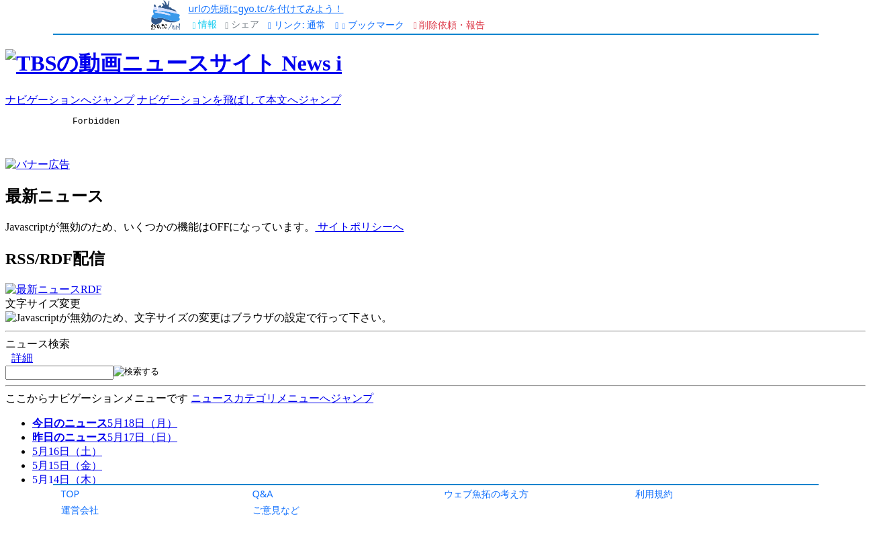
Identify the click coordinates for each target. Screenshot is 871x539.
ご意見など (276, 509)
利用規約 (654, 493)
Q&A (263, 493)
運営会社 (80, 509)
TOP (70, 493)
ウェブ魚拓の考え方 (486, 493)
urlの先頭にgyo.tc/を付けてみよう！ (266, 8)
